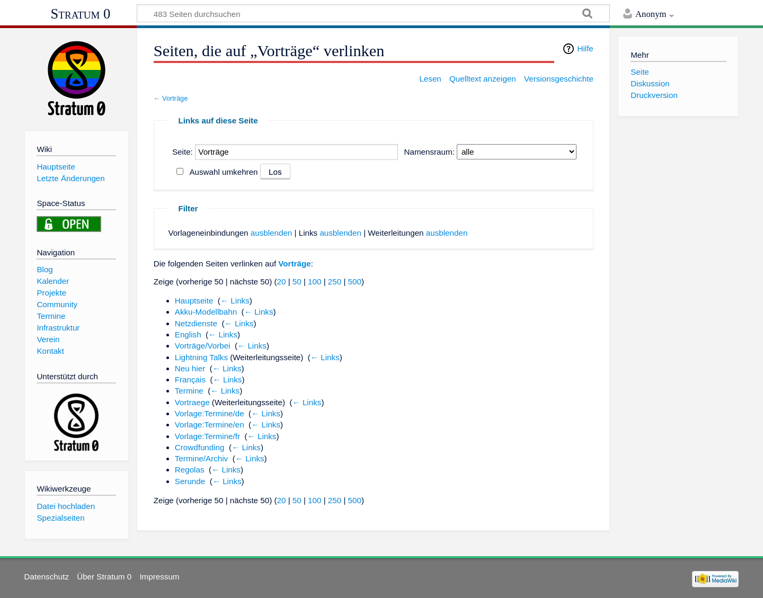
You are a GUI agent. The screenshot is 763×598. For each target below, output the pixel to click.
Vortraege (192, 402)
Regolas (190, 469)
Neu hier (190, 368)
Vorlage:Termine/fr (207, 436)
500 (354, 281)
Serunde (190, 481)
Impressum (159, 576)
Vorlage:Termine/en (209, 424)
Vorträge (175, 98)
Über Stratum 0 (104, 576)
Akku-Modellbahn (206, 311)
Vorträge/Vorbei (202, 345)
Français (190, 379)
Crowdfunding (200, 447)
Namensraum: (429, 151)
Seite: (182, 151)
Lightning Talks (201, 357)
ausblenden (271, 232)
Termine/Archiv (201, 458)
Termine (189, 390)
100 (314, 281)
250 (334, 281)
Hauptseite (194, 300)
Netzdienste (196, 323)
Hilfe (585, 48)
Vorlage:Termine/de (209, 413)
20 (281, 281)
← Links (235, 300)
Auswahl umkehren (223, 171)
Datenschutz (46, 576)
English (188, 334)
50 (296, 281)
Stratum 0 (81, 14)
